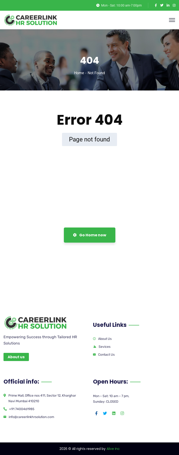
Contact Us (106, 355)
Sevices (104, 347)
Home (79, 73)
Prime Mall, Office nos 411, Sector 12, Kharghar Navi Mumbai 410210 (42, 398)
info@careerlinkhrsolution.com (31, 417)
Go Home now (89, 235)
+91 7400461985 (21, 409)
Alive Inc (113, 448)
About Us (105, 339)
